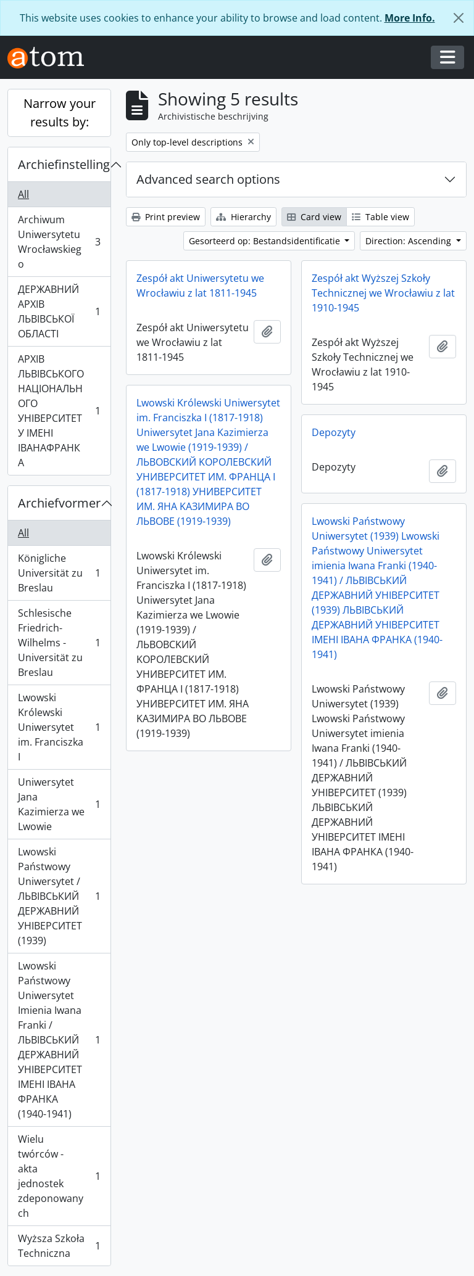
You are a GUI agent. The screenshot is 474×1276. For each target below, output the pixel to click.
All (23, 194)
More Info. (410, 18)
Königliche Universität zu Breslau (59, 573)
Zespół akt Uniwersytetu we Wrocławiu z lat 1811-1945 (200, 285)
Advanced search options (208, 179)
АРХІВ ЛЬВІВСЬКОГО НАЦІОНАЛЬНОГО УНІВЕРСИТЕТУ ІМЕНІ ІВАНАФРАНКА (59, 410)
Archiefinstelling (64, 164)
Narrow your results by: (59, 112)
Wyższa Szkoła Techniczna (59, 1246)
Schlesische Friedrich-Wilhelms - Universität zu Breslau (59, 642)
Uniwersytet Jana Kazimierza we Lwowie (59, 804)
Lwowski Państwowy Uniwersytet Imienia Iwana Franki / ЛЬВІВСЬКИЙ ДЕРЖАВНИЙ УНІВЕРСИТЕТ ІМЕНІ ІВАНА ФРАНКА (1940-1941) (59, 1040)
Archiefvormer (59, 503)
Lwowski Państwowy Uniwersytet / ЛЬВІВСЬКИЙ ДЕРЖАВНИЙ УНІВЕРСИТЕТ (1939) (59, 896)
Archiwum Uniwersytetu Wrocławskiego (59, 242)
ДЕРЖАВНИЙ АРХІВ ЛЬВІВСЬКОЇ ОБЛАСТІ (59, 311)
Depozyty (334, 432)
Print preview (165, 217)
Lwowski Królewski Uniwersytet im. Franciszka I (59, 727)
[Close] (458, 18)
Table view (380, 217)
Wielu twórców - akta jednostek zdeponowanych (59, 1176)
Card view (314, 217)
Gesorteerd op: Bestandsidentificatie (266, 241)
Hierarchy (243, 217)
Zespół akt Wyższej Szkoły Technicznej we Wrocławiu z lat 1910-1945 (383, 293)
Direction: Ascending (409, 241)
